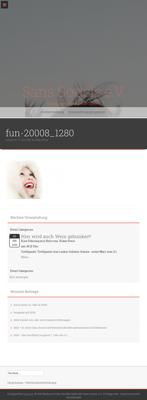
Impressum (15, 382)
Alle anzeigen (18, 277)
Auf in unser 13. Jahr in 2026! (30, 304)
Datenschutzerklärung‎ (41, 382)
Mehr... (25, 257)
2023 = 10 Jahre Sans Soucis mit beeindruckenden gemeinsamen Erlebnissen (60, 327)
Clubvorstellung (52, 112)
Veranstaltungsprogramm (87, 112)
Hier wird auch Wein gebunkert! (56, 236)
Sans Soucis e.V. (73, 92)
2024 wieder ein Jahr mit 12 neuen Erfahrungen (41, 320)
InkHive (28, 394)
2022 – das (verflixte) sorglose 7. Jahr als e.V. (40, 335)
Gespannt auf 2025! (24, 312)
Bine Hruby (41, 140)
